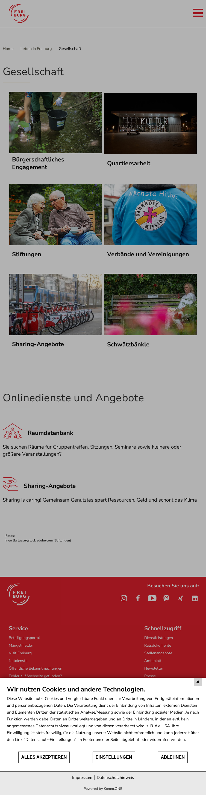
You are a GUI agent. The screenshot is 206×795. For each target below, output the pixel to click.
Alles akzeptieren (44, 757)
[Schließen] (198, 682)
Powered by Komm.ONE (103, 788)
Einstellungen (114, 757)
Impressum (82, 777)
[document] (103, 718)
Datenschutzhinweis (115, 777)
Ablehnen (173, 757)
